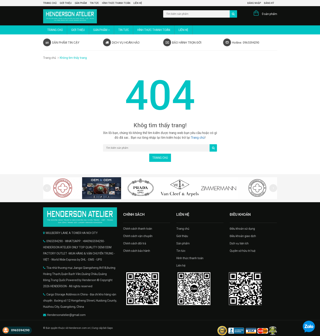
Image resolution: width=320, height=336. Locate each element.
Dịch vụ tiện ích (239, 243)
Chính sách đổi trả (134, 243)
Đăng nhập (254, 3)
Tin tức (94, 3)
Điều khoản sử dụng (242, 228)
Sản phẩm (81, 3)
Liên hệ (137, 3)
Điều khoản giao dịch (243, 236)
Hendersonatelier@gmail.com (66, 315)
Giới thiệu (66, 3)
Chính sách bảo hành (136, 250)
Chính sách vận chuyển (138, 236)
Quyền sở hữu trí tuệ (242, 250)
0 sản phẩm (269, 14)
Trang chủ (50, 3)
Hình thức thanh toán (116, 3)
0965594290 (20, 330)
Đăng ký (269, 3)
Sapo (110, 328)
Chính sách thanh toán (137, 228)
